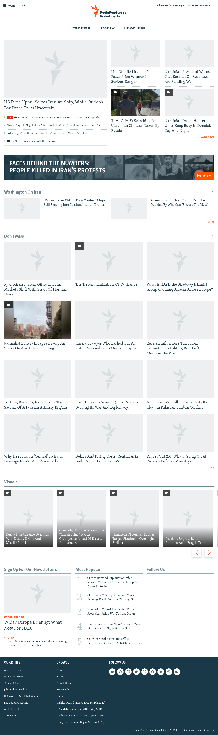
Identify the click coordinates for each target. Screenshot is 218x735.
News (60, 670)
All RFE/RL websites (199, 5)
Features (62, 677)
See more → (204, 175)
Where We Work (13, 677)
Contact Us (10, 715)
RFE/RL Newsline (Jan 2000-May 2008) (80, 709)
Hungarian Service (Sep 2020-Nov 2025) (80, 722)
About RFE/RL (12, 670)
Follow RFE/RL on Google (170, 5)
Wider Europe (14, 617)
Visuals (13, 482)
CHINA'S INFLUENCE (135, 28)
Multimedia (63, 690)
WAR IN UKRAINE (81, 28)
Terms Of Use (12, 683)
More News (207, 137)
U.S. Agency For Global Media (21, 696)
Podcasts (62, 696)
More (211, 222)
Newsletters (64, 683)
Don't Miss (109, 236)
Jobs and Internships (16, 690)
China (10, 638)
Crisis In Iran (107, 28)
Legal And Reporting (16, 702)
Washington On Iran (109, 192)
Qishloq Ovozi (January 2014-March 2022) (81, 702)
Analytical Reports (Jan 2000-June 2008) (80, 715)
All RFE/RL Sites (13, 709)
